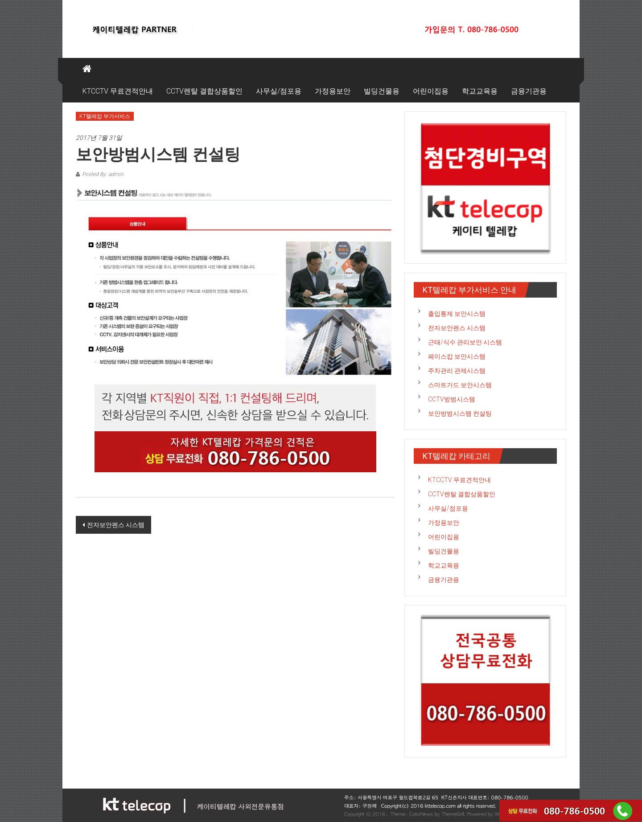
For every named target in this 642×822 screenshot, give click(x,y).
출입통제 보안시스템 (457, 313)
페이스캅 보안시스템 (457, 356)
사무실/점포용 (278, 91)
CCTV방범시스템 (451, 399)
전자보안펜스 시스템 (115, 524)
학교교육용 (480, 91)
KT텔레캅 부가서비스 (104, 116)
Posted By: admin (102, 174)
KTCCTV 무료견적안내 (117, 91)
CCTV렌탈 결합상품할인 (204, 91)
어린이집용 (431, 91)
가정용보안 (332, 91)
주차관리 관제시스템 (457, 370)
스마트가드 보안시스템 (460, 385)
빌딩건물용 (381, 91)
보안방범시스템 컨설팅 (460, 413)
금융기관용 (529, 91)
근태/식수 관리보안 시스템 (465, 342)
